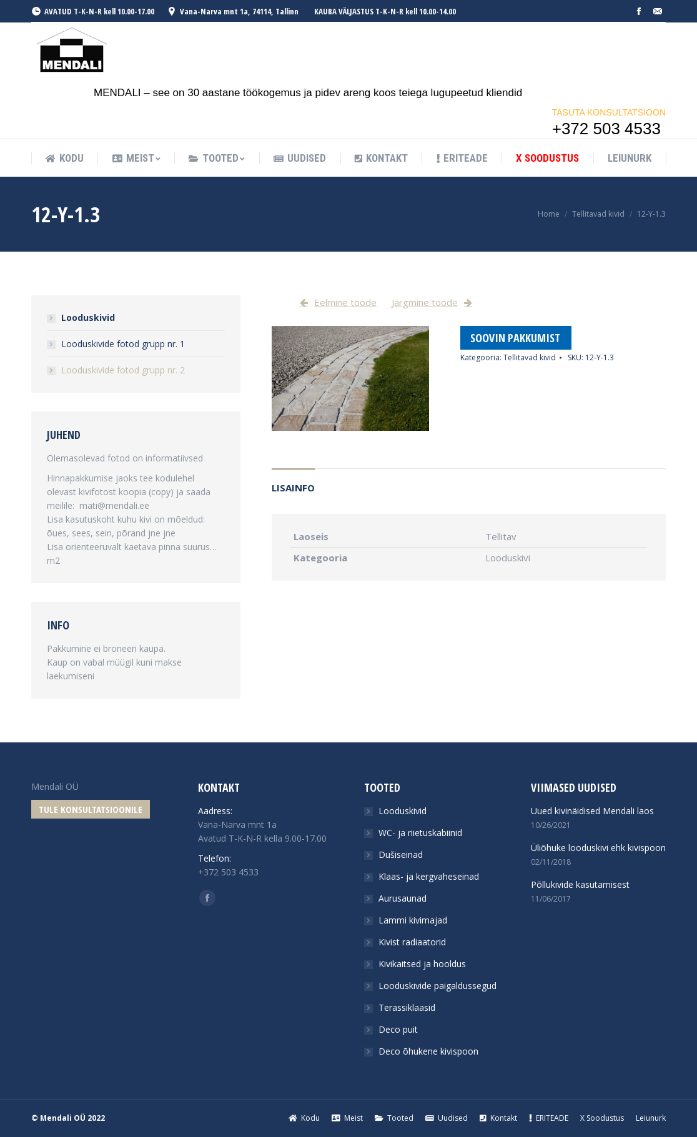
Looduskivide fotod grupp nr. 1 (123, 344)
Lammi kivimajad (412, 920)
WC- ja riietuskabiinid (420, 833)
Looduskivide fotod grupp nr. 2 (123, 370)
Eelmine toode (345, 302)
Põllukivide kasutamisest (580, 884)
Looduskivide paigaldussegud (437, 986)
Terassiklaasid (406, 1007)
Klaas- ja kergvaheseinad (428, 876)
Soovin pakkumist (515, 337)
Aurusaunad (402, 898)
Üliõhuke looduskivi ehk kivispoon (598, 848)
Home (549, 214)
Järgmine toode (425, 302)
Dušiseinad (400, 854)
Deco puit (398, 1029)
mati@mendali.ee (114, 505)
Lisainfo (293, 487)
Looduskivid (88, 317)
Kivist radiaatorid (412, 942)
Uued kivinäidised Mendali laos (592, 811)
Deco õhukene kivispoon (428, 1051)
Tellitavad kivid (598, 214)
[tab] (293, 481)
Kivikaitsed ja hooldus (422, 964)
